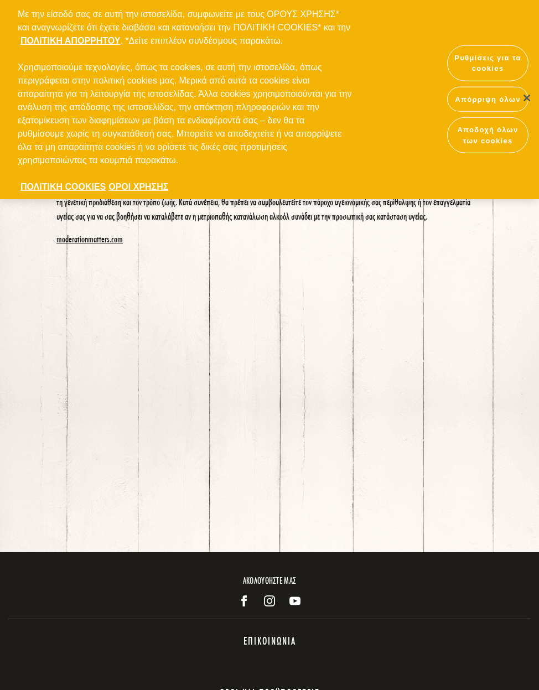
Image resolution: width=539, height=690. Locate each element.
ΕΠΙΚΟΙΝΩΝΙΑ (269, 640)
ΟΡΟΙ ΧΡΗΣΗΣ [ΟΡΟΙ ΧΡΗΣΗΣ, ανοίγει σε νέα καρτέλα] (138, 183)
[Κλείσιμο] (527, 94)
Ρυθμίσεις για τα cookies (487, 59)
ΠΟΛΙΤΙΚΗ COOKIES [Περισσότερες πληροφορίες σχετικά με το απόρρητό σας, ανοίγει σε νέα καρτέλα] (63, 183)
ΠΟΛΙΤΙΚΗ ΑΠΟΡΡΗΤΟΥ (70, 36)
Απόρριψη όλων (487, 95)
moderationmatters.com (89, 238)
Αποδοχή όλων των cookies (487, 131)
